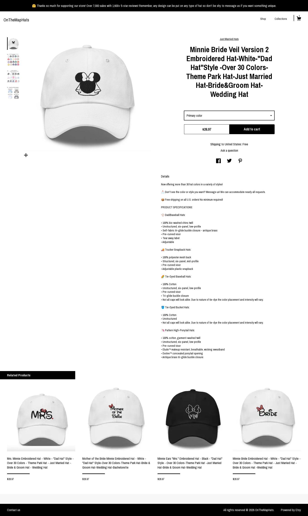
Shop (263, 19)
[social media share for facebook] (218, 161)
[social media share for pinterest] (240, 161)
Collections (281, 19)
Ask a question (229, 150)
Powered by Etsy (291, 510)
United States (233, 144)
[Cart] (299, 19)
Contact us (13, 510)
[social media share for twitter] (229, 161)
